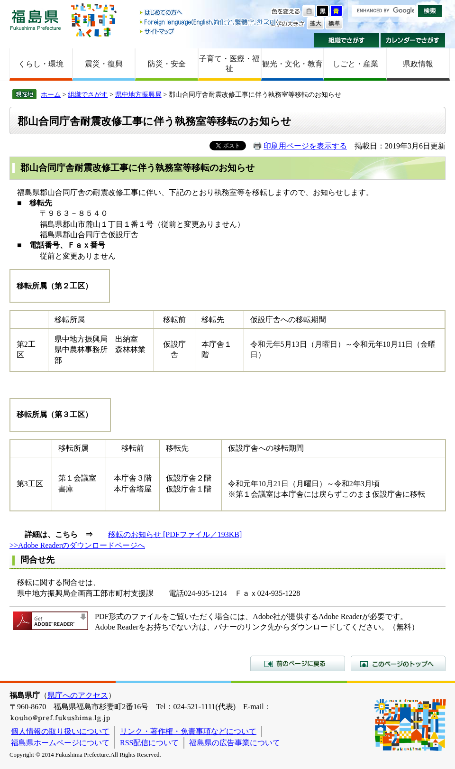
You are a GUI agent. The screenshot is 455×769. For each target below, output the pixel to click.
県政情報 (418, 64)
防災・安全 (167, 64)
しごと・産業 (355, 64)
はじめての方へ (210, 13)
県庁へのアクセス (77, 695)
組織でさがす (346, 40)
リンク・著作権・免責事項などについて (188, 731)
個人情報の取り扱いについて (60, 731)
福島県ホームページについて (60, 743)
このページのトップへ (398, 663)
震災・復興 (104, 64)
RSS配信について (149, 743)
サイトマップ (210, 31)
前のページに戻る (297, 663)
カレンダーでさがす (413, 40)
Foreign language (210, 22)
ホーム (51, 94)
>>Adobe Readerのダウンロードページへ (77, 545)
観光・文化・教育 (292, 64)
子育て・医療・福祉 (229, 64)
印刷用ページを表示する (305, 146)
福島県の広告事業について (234, 743)
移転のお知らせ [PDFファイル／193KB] (175, 534)
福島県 (35, 20)
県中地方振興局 (138, 94)
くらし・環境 (41, 64)
